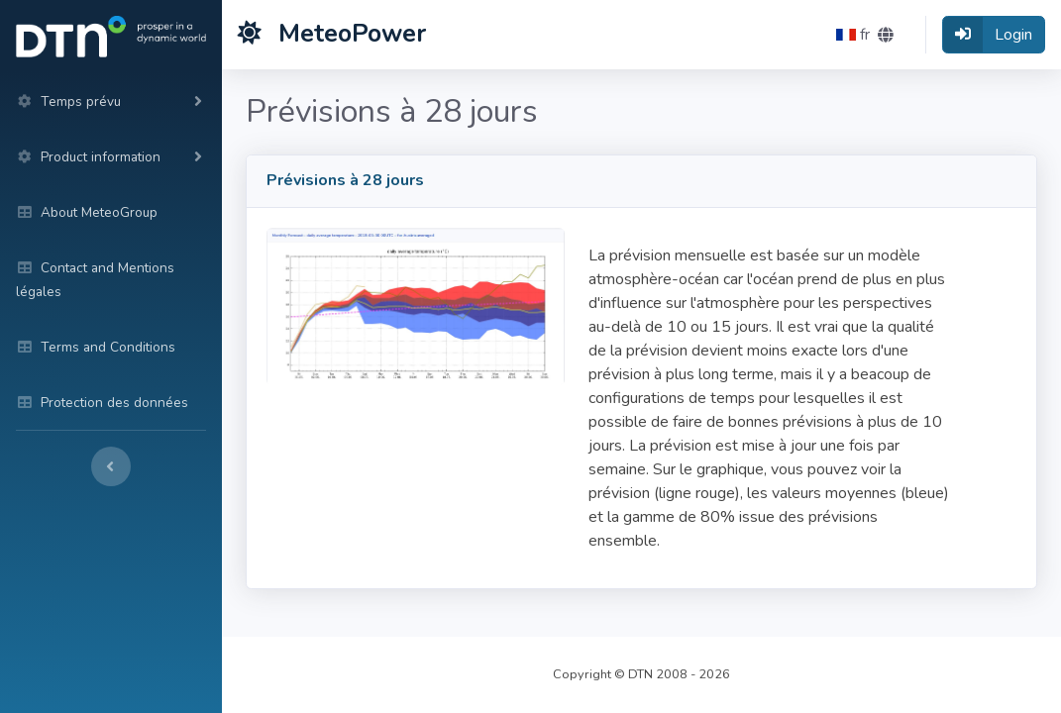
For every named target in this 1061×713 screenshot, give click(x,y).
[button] (864, 34)
